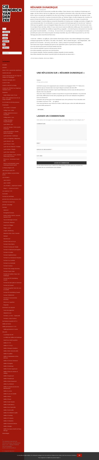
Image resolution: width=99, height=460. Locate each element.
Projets (5, 35)
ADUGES (4, 67)
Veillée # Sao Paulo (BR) (9, 407)
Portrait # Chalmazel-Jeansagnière (12, 249)
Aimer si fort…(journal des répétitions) (12, 70)
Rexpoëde (6, 305)
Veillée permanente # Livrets (10, 329)
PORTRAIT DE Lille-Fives (8, 202)
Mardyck (5, 236)
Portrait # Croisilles (8, 252)
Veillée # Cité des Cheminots (10, 360)
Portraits (4, 207)
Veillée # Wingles (7, 426)
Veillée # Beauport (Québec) (10, 348)
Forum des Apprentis (8, 310)
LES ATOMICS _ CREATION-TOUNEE (12, 185)
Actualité (4, 65)
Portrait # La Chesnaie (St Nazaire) (12, 257)
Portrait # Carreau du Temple (10, 247)
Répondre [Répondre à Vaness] (40, 109)
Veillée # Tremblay (8, 415)
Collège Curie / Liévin (8, 110)
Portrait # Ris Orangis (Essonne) (11, 268)
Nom (39, 143)
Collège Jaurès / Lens (8, 117)
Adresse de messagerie (44, 149)
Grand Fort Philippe (8, 225)
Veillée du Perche (6, 324)
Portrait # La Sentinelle (9, 263)
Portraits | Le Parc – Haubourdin (11, 315)
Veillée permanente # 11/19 (9, 326)
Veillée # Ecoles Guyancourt (10, 369)
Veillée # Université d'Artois (10, 423)
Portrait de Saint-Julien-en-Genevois (12, 282)
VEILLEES (4, 332)
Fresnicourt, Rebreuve (9, 222)
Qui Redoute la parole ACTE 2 (9, 321)
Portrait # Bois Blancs (9, 244)
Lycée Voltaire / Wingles (9, 149)
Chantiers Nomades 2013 (8, 80)
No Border (5, 193)
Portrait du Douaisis (8, 285)
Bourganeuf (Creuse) (8, 212)
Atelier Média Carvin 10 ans (10, 95)
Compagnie (6, 32)
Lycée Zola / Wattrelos (9, 152)
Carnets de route (6, 73)
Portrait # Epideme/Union (9, 255)
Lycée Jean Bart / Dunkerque (10, 136)
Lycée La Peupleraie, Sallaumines (11, 138)
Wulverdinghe (5, 433)
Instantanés (5, 105)
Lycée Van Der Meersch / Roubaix (11, 146)
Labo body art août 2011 (8, 170)
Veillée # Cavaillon (7, 353)
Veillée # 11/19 (7, 343)
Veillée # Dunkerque (8, 366)
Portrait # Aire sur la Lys (9, 241)
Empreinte (5, 92)
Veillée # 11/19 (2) (7, 345)
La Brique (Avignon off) (8, 167)
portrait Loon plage (7, 204)
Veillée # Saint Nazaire (9, 402)
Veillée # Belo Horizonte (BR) (10, 351)
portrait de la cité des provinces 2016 (11, 199)
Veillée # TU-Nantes (8, 418)
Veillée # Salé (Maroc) (8, 404)
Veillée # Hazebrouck (8, 378)
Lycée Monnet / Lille (8, 141)
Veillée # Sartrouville (8, 410)
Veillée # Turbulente (8, 421)
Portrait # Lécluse (8, 266)
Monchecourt (6, 238)
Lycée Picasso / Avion (8, 144)
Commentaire (41, 123)
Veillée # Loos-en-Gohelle (9, 393)
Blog (4, 29)
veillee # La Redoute (8, 384)
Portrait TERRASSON (8, 295)
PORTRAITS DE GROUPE (8, 307)
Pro (4, 44)
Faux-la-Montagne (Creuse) (10, 219)
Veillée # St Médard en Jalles (10, 412)
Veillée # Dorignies (8, 363)
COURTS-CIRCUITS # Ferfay (9, 85)
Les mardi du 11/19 (7, 191)
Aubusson (5, 210)
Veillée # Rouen (7, 399)
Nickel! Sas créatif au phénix (10, 340)
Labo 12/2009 (6, 183)
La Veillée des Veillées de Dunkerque (12, 337)
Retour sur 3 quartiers (9, 302)
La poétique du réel (8, 334)
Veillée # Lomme (7, 391)
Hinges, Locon (7, 228)
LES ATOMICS (5, 177)
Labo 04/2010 (6, 180)
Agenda (5, 38)
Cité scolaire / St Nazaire (9, 107)
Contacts (6, 47)
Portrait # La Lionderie (9, 260)
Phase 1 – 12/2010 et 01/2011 (11, 188)
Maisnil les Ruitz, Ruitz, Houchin (11, 233)
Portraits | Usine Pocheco (10, 318)
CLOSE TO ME (6, 82)
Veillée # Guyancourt (8, 376)
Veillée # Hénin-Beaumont (10, 381)
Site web (39, 155)
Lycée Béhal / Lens (8, 124)
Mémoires (6, 41)
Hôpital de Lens (7, 313)
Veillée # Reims (7, 396)
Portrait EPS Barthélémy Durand (11, 292)
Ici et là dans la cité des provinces (10, 102)
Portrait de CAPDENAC (8, 196)
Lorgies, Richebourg (8, 230)
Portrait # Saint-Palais (9, 271)
